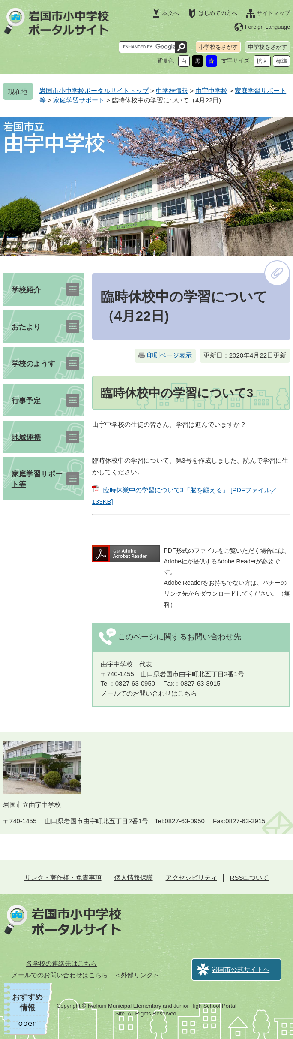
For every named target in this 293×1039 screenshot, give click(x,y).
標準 (281, 61)
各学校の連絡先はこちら (61, 963)
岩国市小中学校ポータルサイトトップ (94, 90)
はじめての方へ (217, 13)
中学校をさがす (267, 47)
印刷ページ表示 (169, 355)
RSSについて (249, 877)
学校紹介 (26, 290)
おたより (26, 327)
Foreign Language (267, 27)
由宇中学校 (211, 90)
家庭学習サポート (79, 100)
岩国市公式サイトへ (240, 969)
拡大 (262, 61)
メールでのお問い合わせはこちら (149, 693)
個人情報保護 (133, 877)
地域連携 (26, 438)
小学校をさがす (218, 47)
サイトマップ (273, 13)
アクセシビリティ (191, 877)
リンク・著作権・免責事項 (63, 877)
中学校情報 (172, 90)
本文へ (170, 13)
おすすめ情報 (27, 1002)
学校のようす (33, 364)
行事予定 (26, 401)
